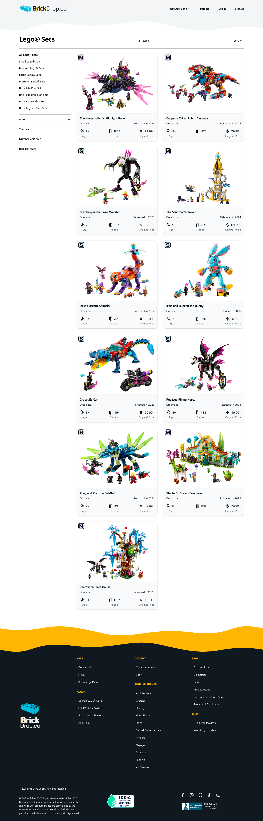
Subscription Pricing (90, 715)
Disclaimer (200, 674)
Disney (140, 708)
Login (222, 8)
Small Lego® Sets (30, 61)
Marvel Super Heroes (148, 730)
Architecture (143, 693)
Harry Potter (143, 715)
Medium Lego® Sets (31, 68)
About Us (84, 722)
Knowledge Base (88, 682)
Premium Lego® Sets (32, 81)
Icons (139, 722)
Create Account (145, 667)
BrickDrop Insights (205, 722)
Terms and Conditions (207, 704)
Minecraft (141, 737)
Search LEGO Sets (90, 700)
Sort (238, 41)
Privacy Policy (202, 689)
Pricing (205, 8)
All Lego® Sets (28, 55)
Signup (239, 8)
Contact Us (85, 667)
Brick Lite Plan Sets (31, 88)
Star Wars (142, 752)
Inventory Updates (205, 730)
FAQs (81, 674)
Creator (140, 700)
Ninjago (140, 745)
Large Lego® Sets (30, 75)
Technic (140, 759)
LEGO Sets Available (91, 708)
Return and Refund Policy (209, 697)
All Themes (142, 767)
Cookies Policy (202, 667)
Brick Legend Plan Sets (33, 108)
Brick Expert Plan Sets (32, 101)
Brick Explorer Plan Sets (33, 95)
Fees (196, 682)
